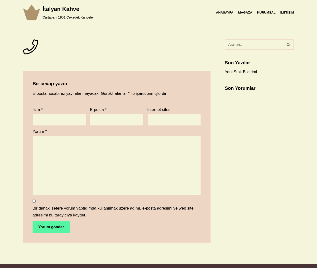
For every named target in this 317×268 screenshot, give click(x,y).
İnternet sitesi (159, 109)
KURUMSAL (266, 12)
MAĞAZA (245, 12)
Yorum (40, 131)
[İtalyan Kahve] (58, 12)
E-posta (98, 109)
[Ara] (254, 44)
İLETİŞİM (287, 12)
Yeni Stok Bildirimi (241, 72)
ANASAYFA (225, 12)
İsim (38, 109)
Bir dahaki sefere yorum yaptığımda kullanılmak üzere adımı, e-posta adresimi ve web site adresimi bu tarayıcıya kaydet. (113, 211)
